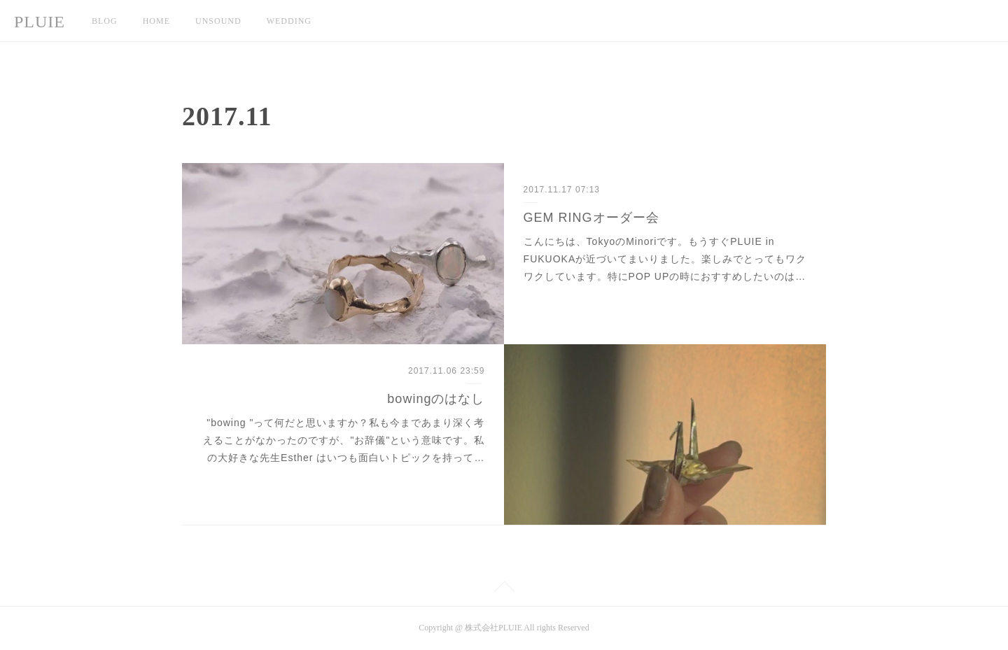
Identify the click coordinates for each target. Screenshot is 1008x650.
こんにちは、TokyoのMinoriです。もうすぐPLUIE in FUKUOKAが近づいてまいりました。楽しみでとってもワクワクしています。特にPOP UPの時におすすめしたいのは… (665, 259)
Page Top (504, 589)
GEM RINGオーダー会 (591, 218)
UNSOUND (218, 21)
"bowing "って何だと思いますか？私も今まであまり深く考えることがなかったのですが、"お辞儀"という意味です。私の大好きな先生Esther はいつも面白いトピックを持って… (343, 440)
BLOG (105, 21)
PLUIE (39, 22)
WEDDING (289, 21)
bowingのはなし (435, 399)
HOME (156, 21)
